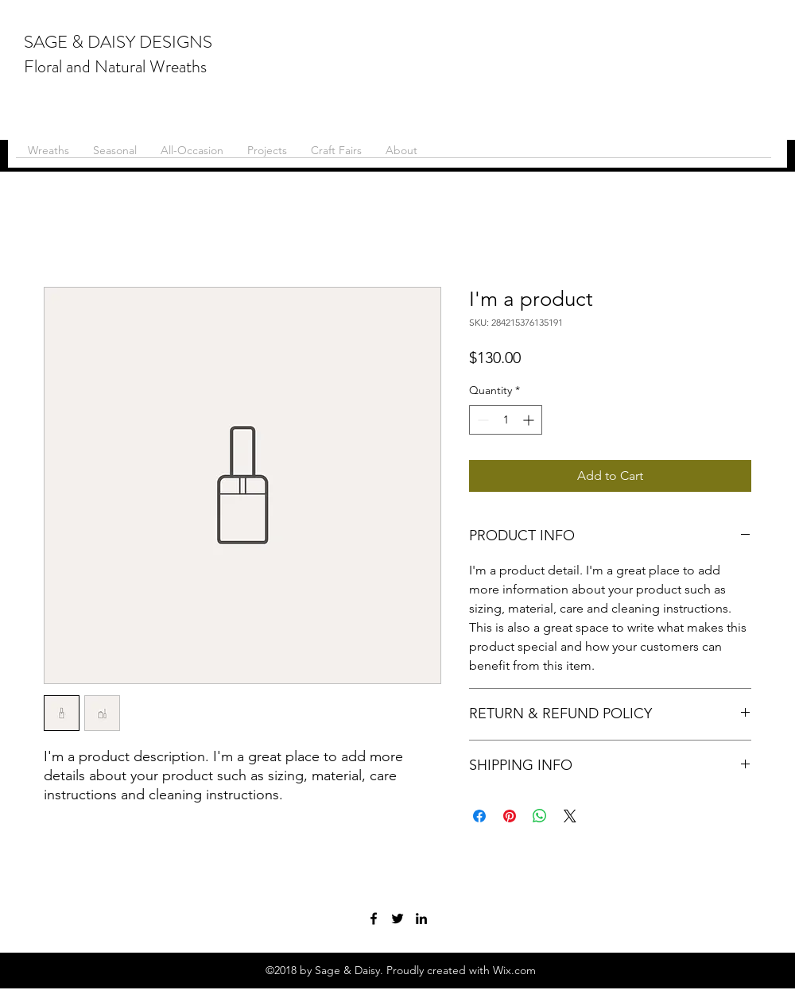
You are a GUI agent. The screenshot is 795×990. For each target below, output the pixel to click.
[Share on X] (570, 816)
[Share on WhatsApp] (539, 816)
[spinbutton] (505, 420)
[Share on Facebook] (479, 816)
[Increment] (530, 420)
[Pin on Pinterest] (509, 816)
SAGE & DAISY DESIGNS (118, 41)
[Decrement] (481, 420)
